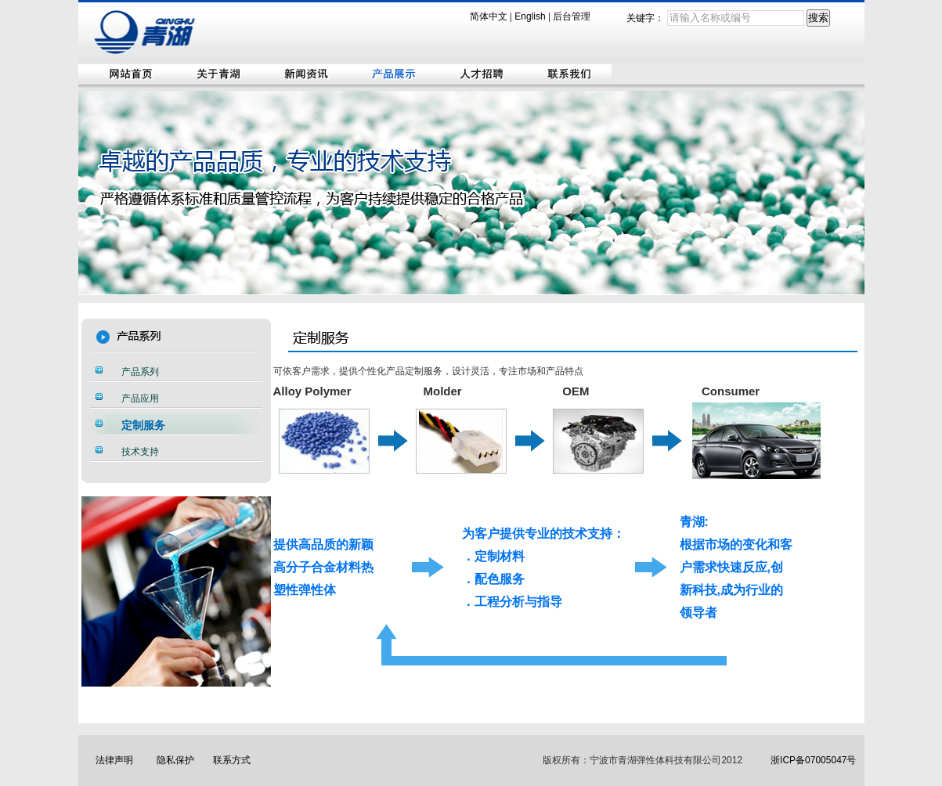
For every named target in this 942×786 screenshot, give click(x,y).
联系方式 (232, 760)
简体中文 (488, 16)
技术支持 (140, 451)
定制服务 (143, 425)
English (529, 16)
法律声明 (114, 760)
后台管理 (571, 16)
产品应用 (140, 398)
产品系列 (140, 371)
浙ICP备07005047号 (813, 760)
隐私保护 (175, 760)
